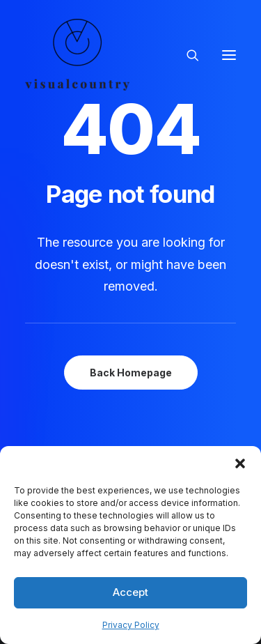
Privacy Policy (130, 625)
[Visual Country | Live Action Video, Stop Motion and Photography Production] (77, 55)
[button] (240, 463)
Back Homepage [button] (131, 372)
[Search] (186, 55)
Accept (130, 592)
